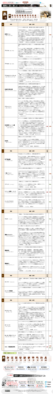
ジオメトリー (23, 115)
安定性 (27, 134)
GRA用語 (27, 349)
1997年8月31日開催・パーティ (35, 194)
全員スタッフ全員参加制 (34, 30)
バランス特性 (28, 270)
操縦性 (31, 146)
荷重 (29, 244)
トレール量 (31, 134)
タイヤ (35, 329)
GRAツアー (42, 171)
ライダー (27, 146)
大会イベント (28, 177)
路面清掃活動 (28, 95)
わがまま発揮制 (40, 42)
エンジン (27, 329)
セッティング (37, 134)
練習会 (31, 186)
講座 (35, 186)
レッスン (34, 177)
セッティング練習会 (41, 177)
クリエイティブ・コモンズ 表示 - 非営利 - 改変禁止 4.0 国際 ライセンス (29, 390)
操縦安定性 (36, 146)
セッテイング (39, 270)
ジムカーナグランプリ (33, 171)
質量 (26, 244)
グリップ (34, 270)
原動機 (31, 329)
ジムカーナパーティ (22, 171)
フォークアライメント (30, 114)
